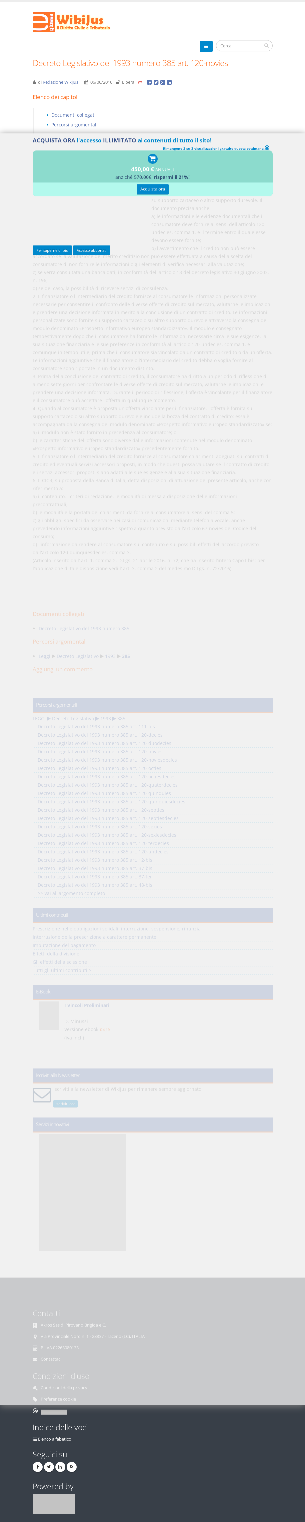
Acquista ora (152, 190)
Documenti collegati (73, 115)
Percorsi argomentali (74, 124)
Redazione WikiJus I (62, 82)
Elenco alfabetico (54, 1439)
